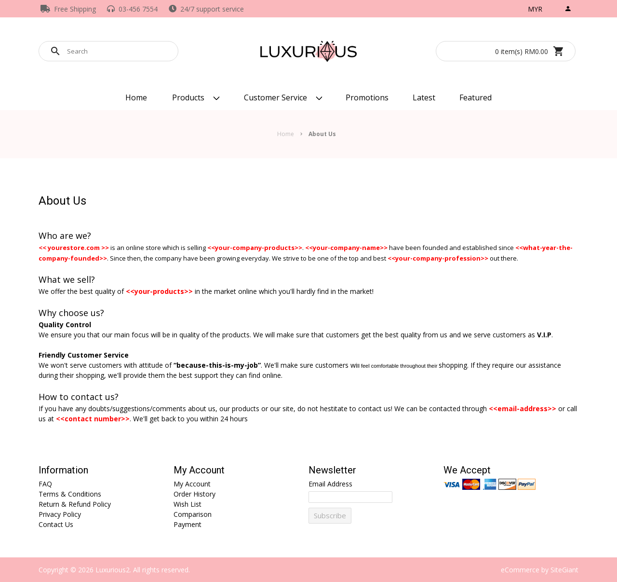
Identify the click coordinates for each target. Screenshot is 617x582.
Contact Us (56, 524)
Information (63, 470)
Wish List (187, 504)
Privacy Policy (60, 514)
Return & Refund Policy (75, 504)
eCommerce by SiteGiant (539, 569)
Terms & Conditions (70, 494)
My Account (199, 470)
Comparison (193, 514)
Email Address (330, 483)
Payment (187, 524)
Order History (194, 494)
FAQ (45, 483)
